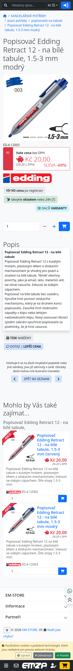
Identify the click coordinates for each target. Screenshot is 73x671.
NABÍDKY (18, 338)
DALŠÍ (52, 208)
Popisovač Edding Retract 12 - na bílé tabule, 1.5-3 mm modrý (50, 517)
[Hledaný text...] (28, 5)
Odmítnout (43, 655)
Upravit (23, 655)
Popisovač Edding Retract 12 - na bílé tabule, (35, 424)
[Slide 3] (47, 137)
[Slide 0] (26, 137)
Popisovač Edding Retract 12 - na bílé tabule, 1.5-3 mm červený (50, 445)
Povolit (63, 655)
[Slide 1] (33, 137)
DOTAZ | (23, 346)
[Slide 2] (40, 137)
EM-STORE (29, 630)
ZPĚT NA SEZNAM (36, 379)
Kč (51, 5)
